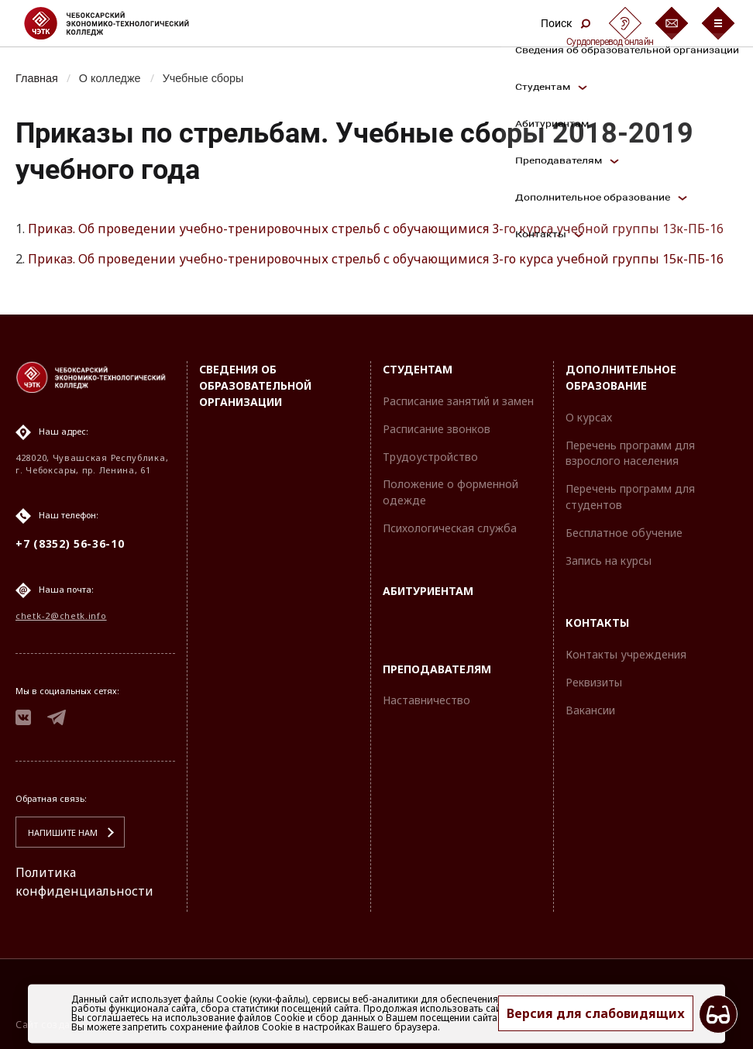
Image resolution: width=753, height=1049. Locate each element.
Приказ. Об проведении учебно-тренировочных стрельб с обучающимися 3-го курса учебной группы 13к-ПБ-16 (376, 228)
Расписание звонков (436, 428)
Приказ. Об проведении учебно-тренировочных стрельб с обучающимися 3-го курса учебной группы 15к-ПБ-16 (376, 258)
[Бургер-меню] (718, 23)
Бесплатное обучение (624, 532)
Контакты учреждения (626, 654)
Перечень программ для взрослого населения (630, 453)
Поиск (565, 23)
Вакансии (590, 710)
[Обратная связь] (671, 23)
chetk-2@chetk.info (61, 615)
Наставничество (426, 700)
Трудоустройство (430, 456)
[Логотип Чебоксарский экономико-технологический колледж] (119, 23)
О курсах (589, 417)
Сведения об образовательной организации (255, 385)
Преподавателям (437, 669)
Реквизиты (594, 682)
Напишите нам (63, 832)
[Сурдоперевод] (625, 23)
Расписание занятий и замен (458, 401)
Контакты (597, 622)
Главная (36, 78)
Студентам (417, 369)
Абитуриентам (428, 590)
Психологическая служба (450, 528)
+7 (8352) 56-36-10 (70, 543)
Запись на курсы (609, 560)
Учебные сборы (203, 78)
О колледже (110, 78)
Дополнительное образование (621, 377)
